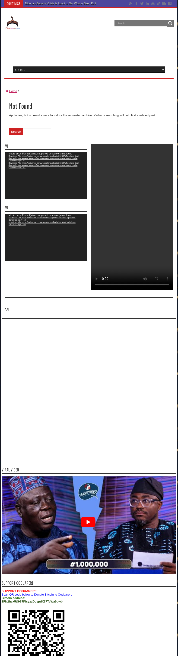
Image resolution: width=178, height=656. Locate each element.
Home (10, 91)
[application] (46, 175)
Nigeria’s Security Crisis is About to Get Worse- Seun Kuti (60, 3)
